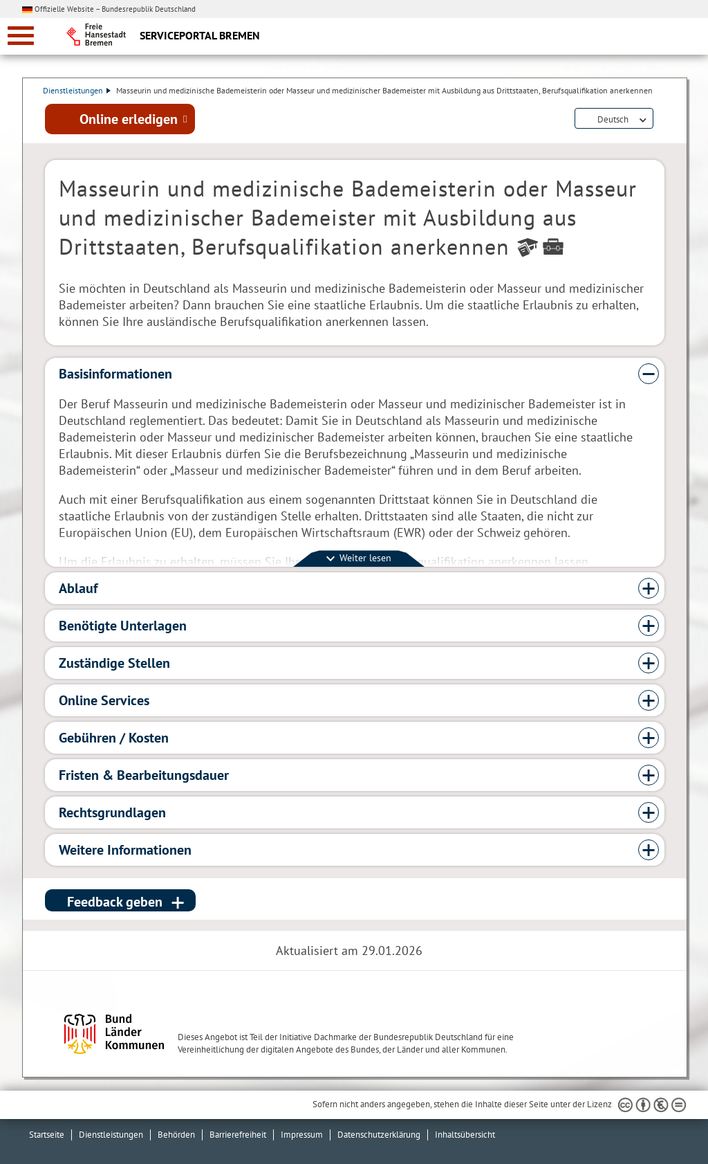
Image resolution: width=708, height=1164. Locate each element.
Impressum (302, 1134)
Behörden (176, 1134)
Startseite (46, 1134)
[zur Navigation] (20, 36)
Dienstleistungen (79, 90)
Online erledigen (129, 120)
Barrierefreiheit (237, 1134)
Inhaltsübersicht (465, 1134)
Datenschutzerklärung (378, 1134)
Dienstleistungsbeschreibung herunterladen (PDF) (661, 120)
